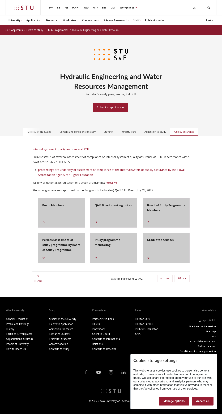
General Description (17, 319)
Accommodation (58, 343)
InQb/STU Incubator (146, 329)
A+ (205, 320)
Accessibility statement (203, 341)
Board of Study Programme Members (166, 207)
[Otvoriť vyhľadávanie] (208, 7)
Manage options (174, 401)
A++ (212, 320)
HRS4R (96, 324)
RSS (213, 336)
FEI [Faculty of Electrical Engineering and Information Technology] (66, 7)
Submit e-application (110, 107)
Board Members (53, 205)
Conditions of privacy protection (198, 351)
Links (209, 20)
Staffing (108, 131)
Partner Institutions (103, 319)
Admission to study (155, 131)
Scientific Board (101, 333)
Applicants (33, 20)
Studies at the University (62, 319)
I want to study (34, 30)
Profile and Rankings (17, 324)
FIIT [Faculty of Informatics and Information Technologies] (104, 7)
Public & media (154, 20)
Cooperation (89, 20)
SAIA (137, 333)
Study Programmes (58, 30)
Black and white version (202, 326)
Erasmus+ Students (60, 338)
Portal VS (111, 183)
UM (113, 7)
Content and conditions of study (77, 131)
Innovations (98, 329)
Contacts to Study (59, 349)
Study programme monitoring (107, 242)
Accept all (202, 401)
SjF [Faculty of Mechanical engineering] (58, 7)
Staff (136, 20)
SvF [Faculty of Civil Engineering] (51, 7)
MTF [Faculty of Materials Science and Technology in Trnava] (95, 7)
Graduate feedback (160, 240)
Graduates (69, 20)
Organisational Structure (19, 338)
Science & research (115, 20)
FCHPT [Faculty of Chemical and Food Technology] (76, 7)
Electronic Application (61, 324)
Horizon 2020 (142, 319)
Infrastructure (128, 131)
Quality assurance (184, 131)
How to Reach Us (16, 349)
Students (51, 20)
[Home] (7, 30)
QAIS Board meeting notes (113, 205)
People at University (17, 343)
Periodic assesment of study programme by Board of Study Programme (61, 245)
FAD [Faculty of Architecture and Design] (86, 7)
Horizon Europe (144, 324)
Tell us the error (207, 346)
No (182, 278)
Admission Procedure (61, 329)
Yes (164, 278)
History (10, 329)
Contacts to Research (104, 349)
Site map (211, 331)
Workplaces (127, 7)
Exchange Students (60, 333)
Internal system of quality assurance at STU (60, 149)
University (14, 20)
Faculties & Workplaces (19, 333)
